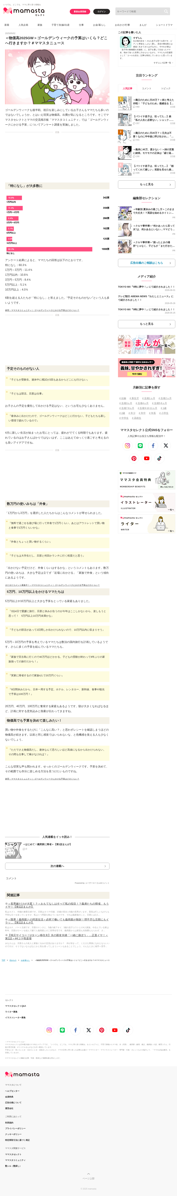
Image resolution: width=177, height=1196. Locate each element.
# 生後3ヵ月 (125, 403)
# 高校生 (136, 418)
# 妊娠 (122, 398)
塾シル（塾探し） (13, 1166)
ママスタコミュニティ (15, 1160)
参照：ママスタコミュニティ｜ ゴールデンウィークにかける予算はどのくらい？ (42, 310)
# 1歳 (163, 408)
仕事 (81, 25)
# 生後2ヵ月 (165, 398)
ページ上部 (88, 1178)
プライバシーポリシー (15, 1129)
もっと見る (146, 184)
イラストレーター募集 (15, 1017)
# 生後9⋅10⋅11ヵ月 (147, 408)
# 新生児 (134, 398)
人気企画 (23, 25)
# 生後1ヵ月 (148, 398)
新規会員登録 (80, 11)
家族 (40, 25)
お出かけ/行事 (122, 25)
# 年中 (142, 413)
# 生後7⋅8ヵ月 (126, 408)
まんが (142, 25)
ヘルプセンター (12, 1091)
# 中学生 (124, 418)
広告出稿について (13, 1103)
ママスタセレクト (13, 1154)
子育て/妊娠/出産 (60, 25)
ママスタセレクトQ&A (15, 1006)
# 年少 (132, 413)
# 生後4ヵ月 (142, 403)
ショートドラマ (164, 25)
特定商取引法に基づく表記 (17, 1140)
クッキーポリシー (13, 1134)
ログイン (102, 11)
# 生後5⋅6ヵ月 (159, 403)
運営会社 (9, 1108)
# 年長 (152, 413)
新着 (6, 25)
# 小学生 (163, 413)
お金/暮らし (99, 25)
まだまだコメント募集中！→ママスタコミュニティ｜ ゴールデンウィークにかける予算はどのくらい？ (52, 585)
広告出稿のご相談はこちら (146, 262)
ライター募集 (11, 1012)
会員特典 (9, 1097)
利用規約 (9, 1123)
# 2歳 (122, 413)
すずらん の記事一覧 (163, 63)
